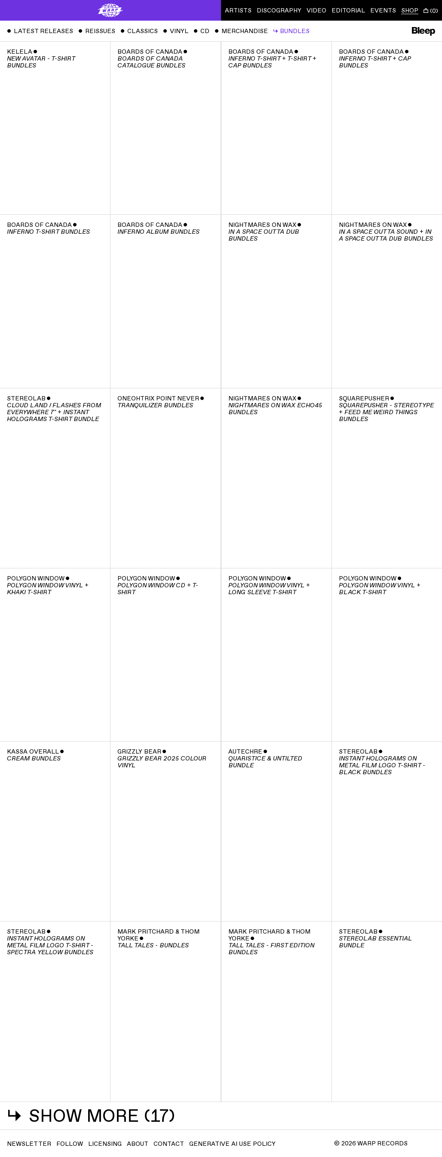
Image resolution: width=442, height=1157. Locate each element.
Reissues (96, 31)
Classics (139, 31)
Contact (168, 1144)
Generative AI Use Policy (232, 1144)
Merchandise (241, 31)
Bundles (291, 31)
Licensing (105, 1144)
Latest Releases (40, 31)
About (137, 1144)
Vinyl (175, 31)
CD (201, 31)
